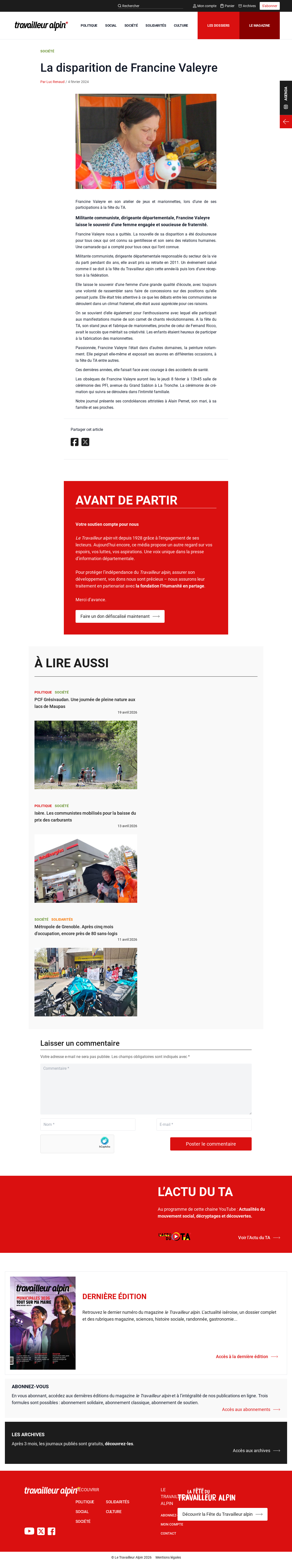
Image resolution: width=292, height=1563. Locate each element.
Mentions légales (168, 1557)
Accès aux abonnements (251, 1409)
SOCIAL (111, 25)
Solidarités (62, 919)
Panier (227, 6)
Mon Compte (172, 1524)
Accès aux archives (256, 1450)
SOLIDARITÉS (156, 25)
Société (47, 51)
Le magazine (259, 25)
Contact (168, 1533)
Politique (43, 692)
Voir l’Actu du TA (259, 1237)
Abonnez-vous (173, 1515)
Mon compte (204, 6)
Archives (247, 6)
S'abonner (269, 6)
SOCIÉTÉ (131, 25)
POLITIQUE (89, 25)
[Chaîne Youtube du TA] (29, 1531)
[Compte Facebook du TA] (51, 1531)
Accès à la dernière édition (247, 1356)
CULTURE (181, 25)
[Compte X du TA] (41, 1531)
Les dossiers (218, 25)
